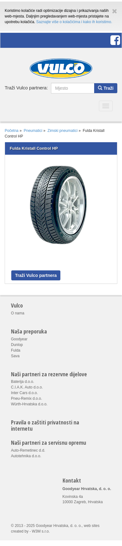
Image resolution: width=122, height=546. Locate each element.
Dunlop (17, 345)
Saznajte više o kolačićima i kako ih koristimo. (74, 22)
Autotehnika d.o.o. (26, 456)
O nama (17, 313)
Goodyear (19, 339)
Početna (11, 130)
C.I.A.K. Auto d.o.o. (27, 387)
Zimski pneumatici (63, 130)
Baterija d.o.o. (22, 381)
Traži (106, 88)
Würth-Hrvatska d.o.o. (29, 404)
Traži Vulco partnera (36, 275)
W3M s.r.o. (41, 531)
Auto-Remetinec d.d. (28, 450)
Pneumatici (33, 130)
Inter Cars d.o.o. (24, 393)
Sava (15, 356)
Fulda (15, 350)
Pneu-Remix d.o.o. (26, 398)
